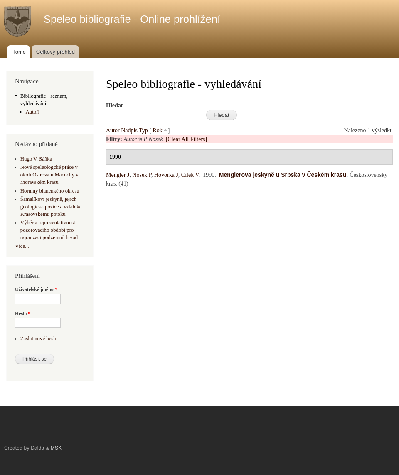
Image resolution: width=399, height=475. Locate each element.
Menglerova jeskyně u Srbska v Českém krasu (283, 174)
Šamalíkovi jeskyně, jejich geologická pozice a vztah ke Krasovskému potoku (51, 206)
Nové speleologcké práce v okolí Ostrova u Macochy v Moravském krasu (49, 174)
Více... (22, 246)
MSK (56, 448)
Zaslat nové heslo (38, 338)
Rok (157, 130)
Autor (113, 130)
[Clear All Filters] (186, 139)
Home (18, 52)
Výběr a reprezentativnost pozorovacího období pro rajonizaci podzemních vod (49, 230)
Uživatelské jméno (36, 289)
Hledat (114, 105)
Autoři (32, 112)
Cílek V (190, 175)
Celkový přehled (55, 52)
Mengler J (117, 175)
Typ (143, 130)
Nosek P (141, 175)
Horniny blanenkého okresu (49, 191)
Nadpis (129, 130)
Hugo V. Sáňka (36, 159)
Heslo (22, 314)
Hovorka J (166, 175)
